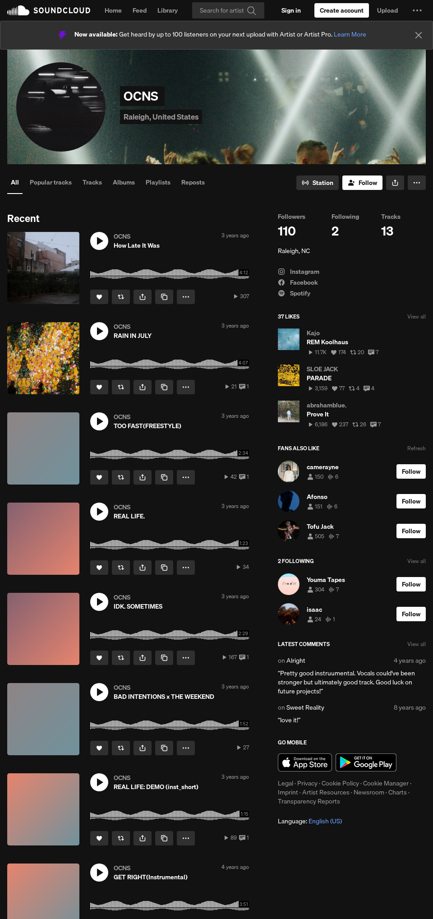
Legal (285, 783)
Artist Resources (326, 792)
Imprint (288, 792)
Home (113, 10)
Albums (124, 182)
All (15, 182)
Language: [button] (310, 821)
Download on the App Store (305, 762)
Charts (397, 792)
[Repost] (121, 297)
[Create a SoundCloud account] (341, 10)
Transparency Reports (309, 801)
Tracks (92, 182)
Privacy (307, 783)
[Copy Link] (164, 297)
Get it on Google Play (366, 762)
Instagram (298, 272)
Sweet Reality (305, 707)
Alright (295, 660)
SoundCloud (48, 10)
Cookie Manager (386, 783)
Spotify (294, 293)
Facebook (298, 282)
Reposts (193, 182)
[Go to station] (317, 182)
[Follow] (362, 182)
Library (167, 10)
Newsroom (369, 792)
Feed (140, 10)
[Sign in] (291, 10)
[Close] (419, 35)
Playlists (158, 182)
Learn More (350, 34)
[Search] (228, 10)
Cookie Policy (340, 783)
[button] (417, 10)
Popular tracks (51, 182)
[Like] (99, 297)
